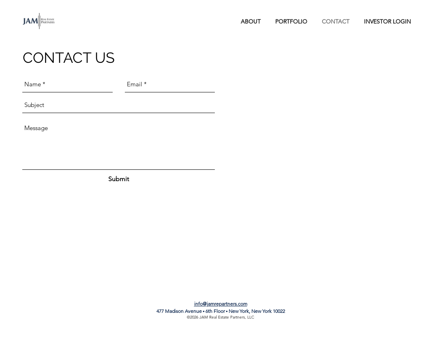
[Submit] (118, 179)
